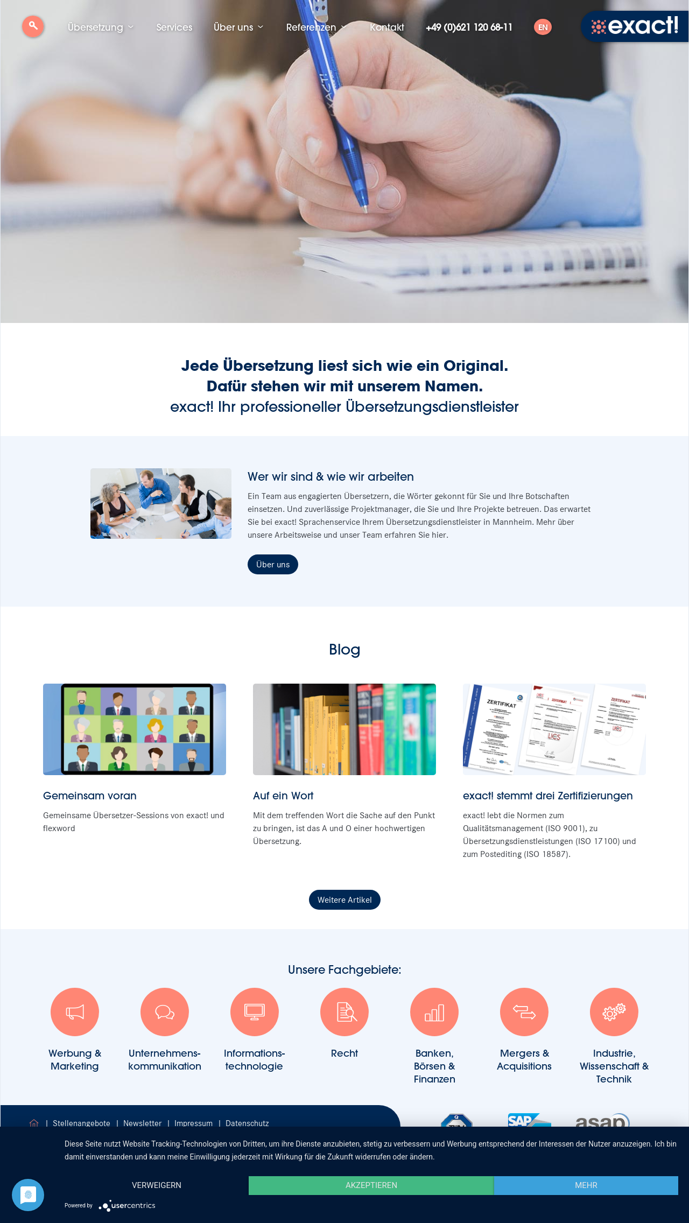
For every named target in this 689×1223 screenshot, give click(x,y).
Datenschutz (247, 1123)
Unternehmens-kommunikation (164, 1030)
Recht (344, 1023)
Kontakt (387, 27)
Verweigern (156, 1185)
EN (542, 27)
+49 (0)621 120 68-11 (469, 27)
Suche (33, 30)
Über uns (233, 27)
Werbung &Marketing (74, 1030)
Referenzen (311, 27)
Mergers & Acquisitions (524, 1030)
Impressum (194, 1123)
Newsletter (143, 1123)
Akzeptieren (371, 1185)
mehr (586, 1185)
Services (174, 27)
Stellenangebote (83, 1123)
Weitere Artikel (345, 900)
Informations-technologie (254, 1030)
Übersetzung (95, 27)
